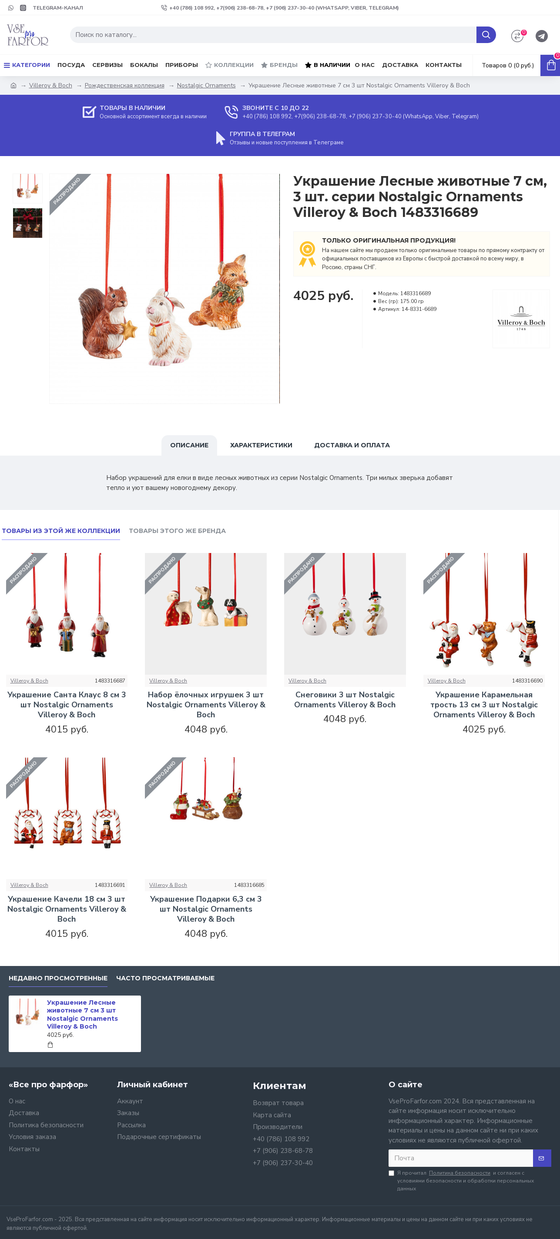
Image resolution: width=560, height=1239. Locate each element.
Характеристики (261, 445)
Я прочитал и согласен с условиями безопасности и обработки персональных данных (461, 1180)
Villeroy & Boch (50, 85)
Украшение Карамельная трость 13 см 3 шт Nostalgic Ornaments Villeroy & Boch (484, 705)
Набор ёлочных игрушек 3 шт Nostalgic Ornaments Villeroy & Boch (206, 705)
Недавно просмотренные (58, 978)
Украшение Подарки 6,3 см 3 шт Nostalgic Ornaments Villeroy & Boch (206, 909)
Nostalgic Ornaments (206, 85)
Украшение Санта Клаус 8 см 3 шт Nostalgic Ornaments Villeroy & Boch (66, 705)
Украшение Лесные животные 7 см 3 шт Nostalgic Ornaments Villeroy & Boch (82, 1014)
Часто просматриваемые (165, 978)
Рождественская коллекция (124, 85)
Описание (189, 445)
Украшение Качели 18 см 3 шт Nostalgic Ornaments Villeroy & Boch (66, 909)
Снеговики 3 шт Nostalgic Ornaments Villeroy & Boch (345, 700)
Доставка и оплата (352, 445)
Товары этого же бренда (177, 531)
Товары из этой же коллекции (61, 531)
